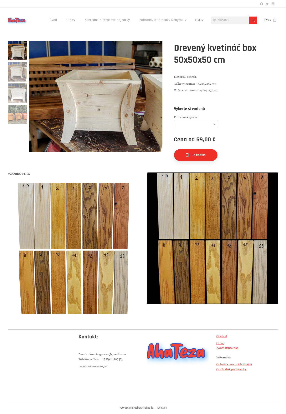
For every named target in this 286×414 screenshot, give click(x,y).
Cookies (162, 407)
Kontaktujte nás (227, 348)
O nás (220, 343)
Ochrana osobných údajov (234, 364)
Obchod (221, 336)
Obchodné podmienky (231, 369)
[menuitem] (64, 20)
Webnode (147, 407)
